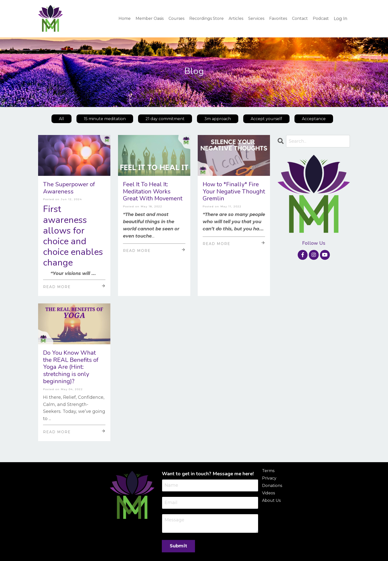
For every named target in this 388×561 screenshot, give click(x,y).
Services (256, 18)
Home (125, 18)
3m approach (217, 118)
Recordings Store (206, 18)
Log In (340, 18)
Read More (74, 286)
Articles (236, 18)
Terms (268, 470)
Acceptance (314, 118)
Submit (178, 546)
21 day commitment (165, 118)
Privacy (269, 478)
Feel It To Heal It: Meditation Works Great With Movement (152, 191)
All (61, 118)
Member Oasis (150, 18)
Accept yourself (266, 118)
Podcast (321, 18)
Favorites (278, 18)
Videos (268, 493)
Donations (272, 485)
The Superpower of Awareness (69, 188)
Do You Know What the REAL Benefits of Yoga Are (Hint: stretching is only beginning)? (70, 367)
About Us (271, 500)
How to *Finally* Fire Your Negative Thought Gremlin (234, 191)
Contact (300, 18)
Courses (176, 18)
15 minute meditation (105, 118)
